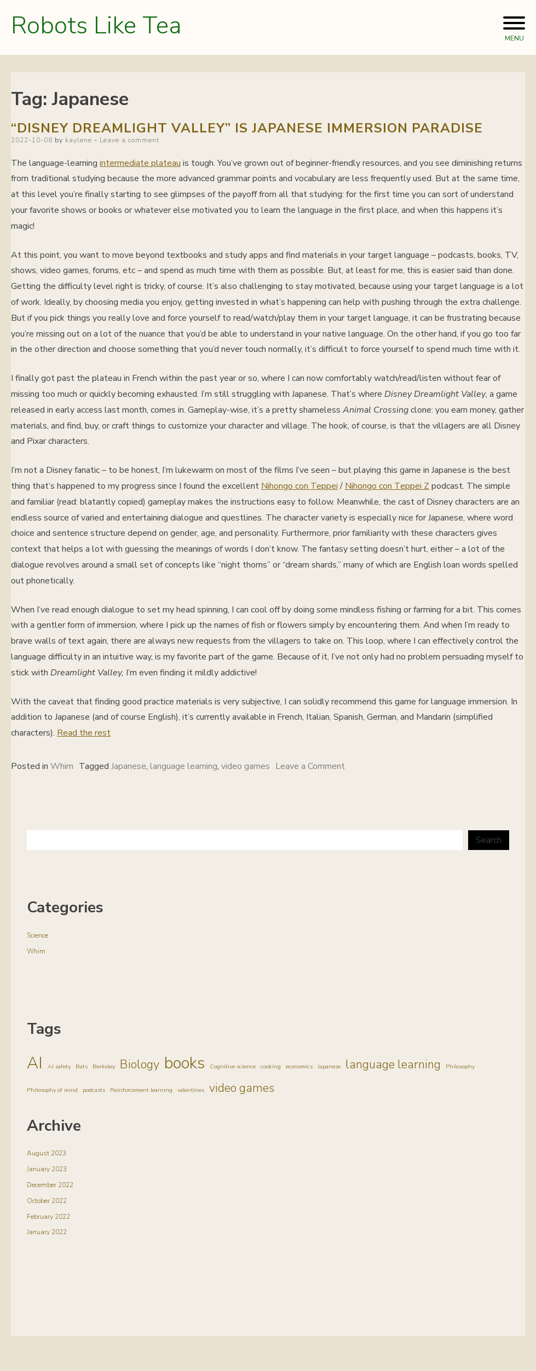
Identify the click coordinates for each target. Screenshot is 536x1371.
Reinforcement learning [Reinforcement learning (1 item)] (141, 1090)
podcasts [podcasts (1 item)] (94, 1090)
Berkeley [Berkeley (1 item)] (104, 1066)
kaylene (78, 140)
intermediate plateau (140, 163)
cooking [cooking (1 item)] (271, 1066)
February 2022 (48, 1216)
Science (37, 935)
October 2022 (47, 1200)
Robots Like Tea (96, 25)
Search (489, 840)
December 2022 (50, 1185)
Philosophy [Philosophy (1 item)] (460, 1066)
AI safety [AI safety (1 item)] (59, 1066)
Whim (61, 766)
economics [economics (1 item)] (299, 1066)
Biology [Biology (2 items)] (139, 1064)
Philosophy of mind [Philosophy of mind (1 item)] (52, 1090)
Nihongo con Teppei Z (387, 486)
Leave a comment (129, 140)
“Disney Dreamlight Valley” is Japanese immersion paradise (247, 128)
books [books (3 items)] (184, 1063)
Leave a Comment (310, 766)
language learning (183, 766)
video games (245, 766)
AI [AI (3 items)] (35, 1063)
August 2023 (46, 1153)
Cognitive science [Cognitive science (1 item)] (233, 1066)
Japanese (128, 766)
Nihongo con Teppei (299, 486)
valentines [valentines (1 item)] (190, 1090)
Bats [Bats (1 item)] (82, 1066)
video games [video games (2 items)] (241, 1088)
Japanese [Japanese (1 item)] (329, 1066)
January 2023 (47, 1169)
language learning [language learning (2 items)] (393, 1064)
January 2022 (47, 1232)
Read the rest (84, 733)
